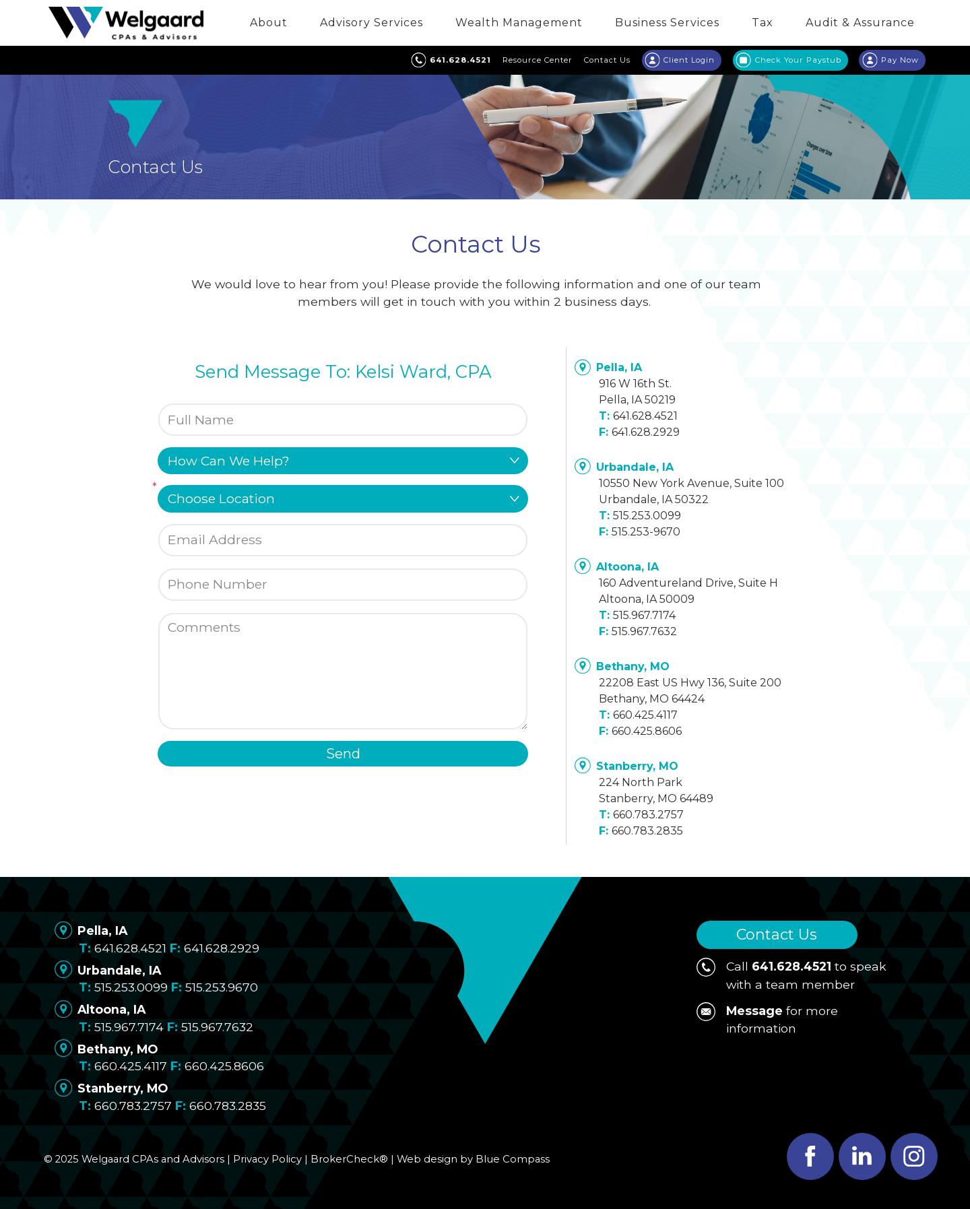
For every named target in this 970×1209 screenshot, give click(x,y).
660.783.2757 (648, 814)
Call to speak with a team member (791, 974)
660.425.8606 (647, 731)
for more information (767, 1018)
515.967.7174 (644, 615)
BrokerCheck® (349, 1159)
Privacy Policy (267, 1159)
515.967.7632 (644, 631)
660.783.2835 (647, 830)
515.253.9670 (221, 987)
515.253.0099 (647, 515)
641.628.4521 (645, 416)
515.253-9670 (646, 531)
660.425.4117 (645, 715)
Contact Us (776, 934)
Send (343, 754)
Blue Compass (513, 1159)
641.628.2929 (646, 432)
